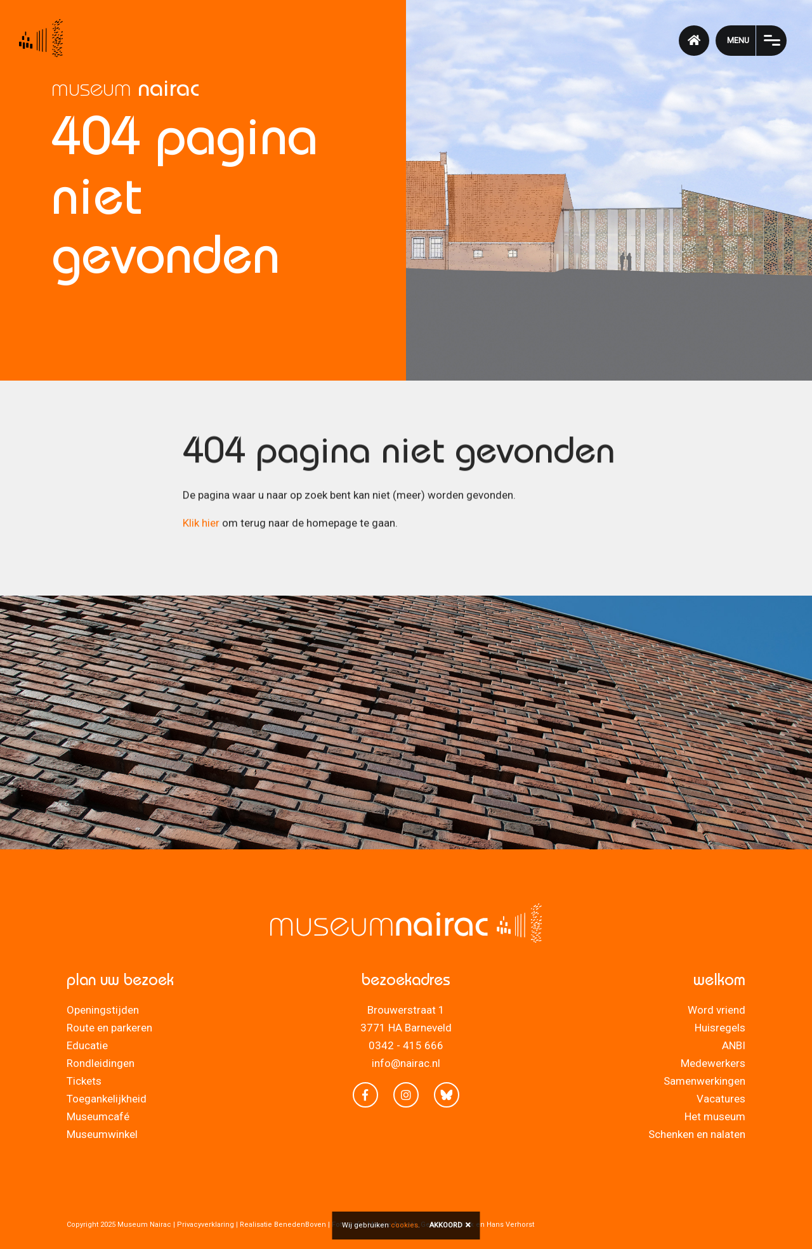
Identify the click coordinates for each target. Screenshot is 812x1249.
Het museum (714, 1116)
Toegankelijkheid (107, 1098)
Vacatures (721, 1098)
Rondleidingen (100, 1063)
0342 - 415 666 (406, 1045)
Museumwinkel (102, 1134)
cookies (404, 1225)
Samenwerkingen (704, 1081)
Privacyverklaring (205, 1224)
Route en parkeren (109, 1027)
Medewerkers (713, 1063)
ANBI (733, 1045)
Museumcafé (98, 1116)
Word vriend (716, 1010)
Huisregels (720, 1027)
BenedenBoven (300, 1224)
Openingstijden (103, 1010)
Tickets (84, 1081)
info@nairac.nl (406, 1063)
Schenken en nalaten (696, 1134)
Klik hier (201, 526)
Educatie (87, 1045)
